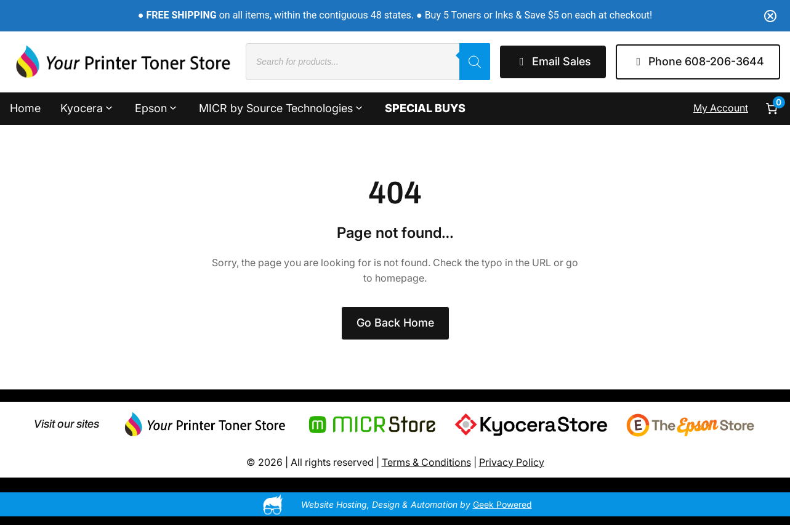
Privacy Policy (511, 462)
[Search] (474, 61)
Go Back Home (395, 322)
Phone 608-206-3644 (698, 61)
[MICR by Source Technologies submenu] (359, 107)
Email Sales (553, 61)
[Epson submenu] (173, 107)
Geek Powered (502, 504)
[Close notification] (770, 16)
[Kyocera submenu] (109, 107)
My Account (720, 108)
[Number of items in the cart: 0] (771, 108)
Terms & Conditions (426, 462)
